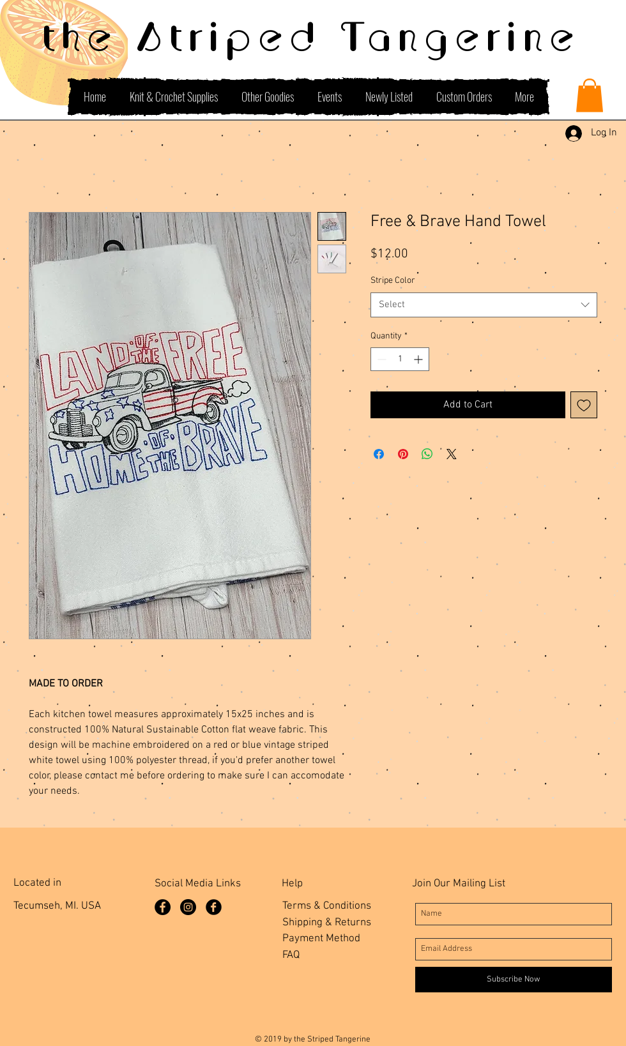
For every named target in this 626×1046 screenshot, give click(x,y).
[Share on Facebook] (378, 454)
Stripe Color (392, 280)
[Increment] (419, 359)
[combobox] (483, 304)
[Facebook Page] (163, 907)
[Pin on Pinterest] (403, 454)
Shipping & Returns (326, 922)
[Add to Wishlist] (583, 404)
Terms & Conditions (326, 906)
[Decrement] (380, 359)
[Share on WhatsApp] (427, 454)
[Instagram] (188, 907)
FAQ (291, 955)
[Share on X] (451, 454)
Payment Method (321, 938)
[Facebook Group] (214, 907)
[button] (590, 95)
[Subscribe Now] (513, 979)
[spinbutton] (399, 359)
